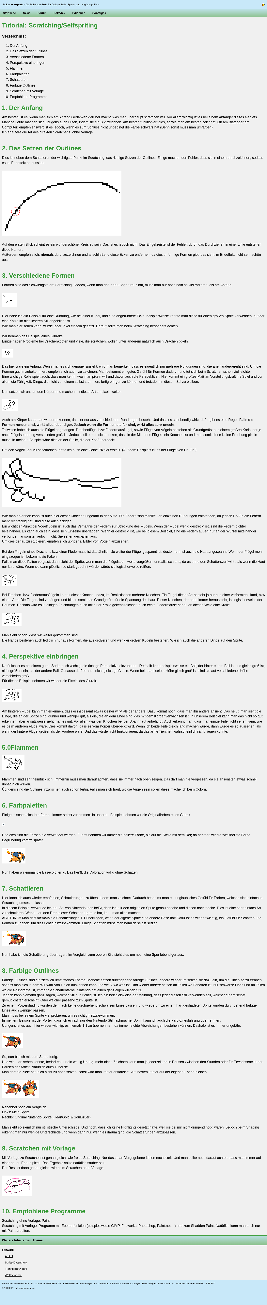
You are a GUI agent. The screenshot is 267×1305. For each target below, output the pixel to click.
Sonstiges (99, 13)
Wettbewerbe (13, 1275)
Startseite (9, 13)
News (27, 13)
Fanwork (8, 1249)
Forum (42, 13)
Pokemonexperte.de (25, 1288)
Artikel (9, 1256)
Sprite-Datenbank (16, 1262)
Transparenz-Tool (16, 1268)
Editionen (78, 13)
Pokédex (59, 13)
